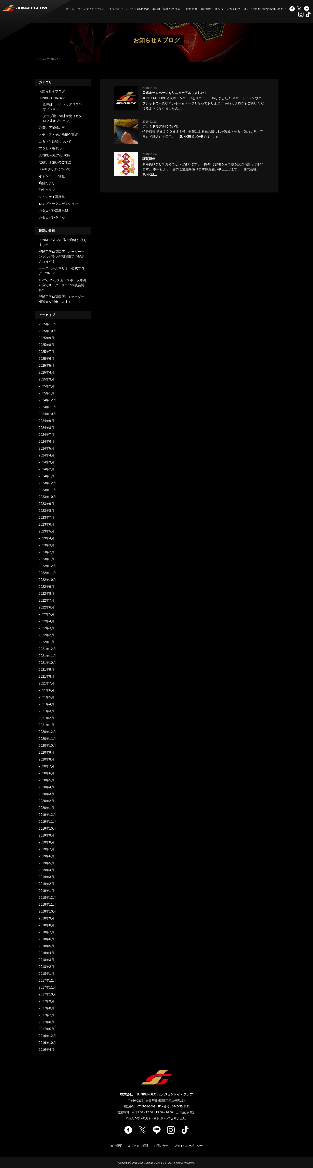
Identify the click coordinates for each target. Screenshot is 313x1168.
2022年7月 (46, 600)
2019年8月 (46, 842)
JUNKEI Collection (137, 9)
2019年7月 (46, 849)
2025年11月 (47, 324)
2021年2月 (46, 718)
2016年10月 (47, 1042)
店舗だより (47, 183)
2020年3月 (46, 794)
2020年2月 (46, 801)
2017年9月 (46, 1001)
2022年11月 (47, 573)
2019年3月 (46, 877)
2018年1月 (46, 973)
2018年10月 (47, 911)
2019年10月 (47, 828)
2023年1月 (46, 559)
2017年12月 (47, 980)
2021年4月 (46, 704)
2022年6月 (46, 607)
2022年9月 (46, 586)
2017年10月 (47, 994)
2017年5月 (46, 1029)
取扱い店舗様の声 (52, 127)
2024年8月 (46, 427)
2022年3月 (46, 628)
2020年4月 (46, 787)
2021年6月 (46, 690)
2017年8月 (46, 1008)
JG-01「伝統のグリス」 (168, 9)
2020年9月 (46, 752)
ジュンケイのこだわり (91, 9)
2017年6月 (46, 1022)
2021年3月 (46, 711)
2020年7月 (46, 766)
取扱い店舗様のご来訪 (55, 162)
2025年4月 (46, 372)
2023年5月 (46, 531)
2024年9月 (46, 421)
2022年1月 (46, 642)
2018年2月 (46, 966)
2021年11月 (47, 655)
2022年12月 (47, 566)
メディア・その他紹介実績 (58, 134)
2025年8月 (46, 345)
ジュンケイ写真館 (52, 197)
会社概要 (206, 9)
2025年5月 (46, 365)
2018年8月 (46, 925)
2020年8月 (46, 759)
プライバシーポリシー (188, 1145)
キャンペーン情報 (52, 176)
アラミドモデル (50, 148)
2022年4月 (46, 621)
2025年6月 (46, 358)
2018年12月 (47, 897)
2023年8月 (46, 510)
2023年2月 (46, 552)
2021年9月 (46, 669)
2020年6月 (46, 773)
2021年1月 (46, 725)
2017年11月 (47, 987)
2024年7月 (46, 434)
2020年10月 (47, 745)
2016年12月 (47, 1036)
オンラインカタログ (227, 9)
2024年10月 (47, 414)
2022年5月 (46, 614)
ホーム (70, 9)
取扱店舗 (191, 9)
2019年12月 (47, 814)
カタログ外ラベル (52, 217)
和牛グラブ (47, 190)
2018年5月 (46, 946)
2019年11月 (47, 821)
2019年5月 (46, 863)
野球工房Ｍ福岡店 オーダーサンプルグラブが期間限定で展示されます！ (61, 256)
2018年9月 (46, 918)
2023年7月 (46, 517)
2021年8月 (46, 676)
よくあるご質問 (138, 1145)
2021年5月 (46, 697)
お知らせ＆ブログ (52, 91)
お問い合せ (161, 1145)
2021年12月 (47, 649)
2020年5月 (46, 780)
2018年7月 (46, 932)
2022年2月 (46, 635)
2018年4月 (46, 953)
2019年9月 (46, 835)
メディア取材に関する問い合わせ (265, 9)
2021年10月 (47, 662)
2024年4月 (46, 455)
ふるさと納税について (55, 141)
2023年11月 (47, 490)
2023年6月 (46, 524)
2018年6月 (46, 939)
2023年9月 (46, 503)
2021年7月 (46, 683)
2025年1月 (46, 393)
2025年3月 (46, 379)
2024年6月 (46, 441)
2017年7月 (46, 1015)
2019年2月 (46, 884)
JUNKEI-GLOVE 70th (54, 155)
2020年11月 (47, 738)
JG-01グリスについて (54, 169)
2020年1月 (46, 807)
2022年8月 (46, 593)
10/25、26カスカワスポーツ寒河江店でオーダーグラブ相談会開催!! (62, 285)
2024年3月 (46, 462)
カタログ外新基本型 (53, 210)
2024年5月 (46, 448)
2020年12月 (47, 731)
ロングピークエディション (58, 203)
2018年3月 (46, 960)
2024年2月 (46, 469)
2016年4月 (46, 1049)
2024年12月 (47, 400)
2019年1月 (46, 890)
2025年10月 (47, 331)
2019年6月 (46, 856)
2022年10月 (47, 579)
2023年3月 (46, 545)
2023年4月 (46, 538)
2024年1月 (46, 476)
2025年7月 (46, 351)
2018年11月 (47, 904)
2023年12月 (47, 483)
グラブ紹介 (116, 9)
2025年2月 (46, 386)
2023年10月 (47, 497)
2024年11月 (47, 407)
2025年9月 (46, 338)
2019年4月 (46, 870)
